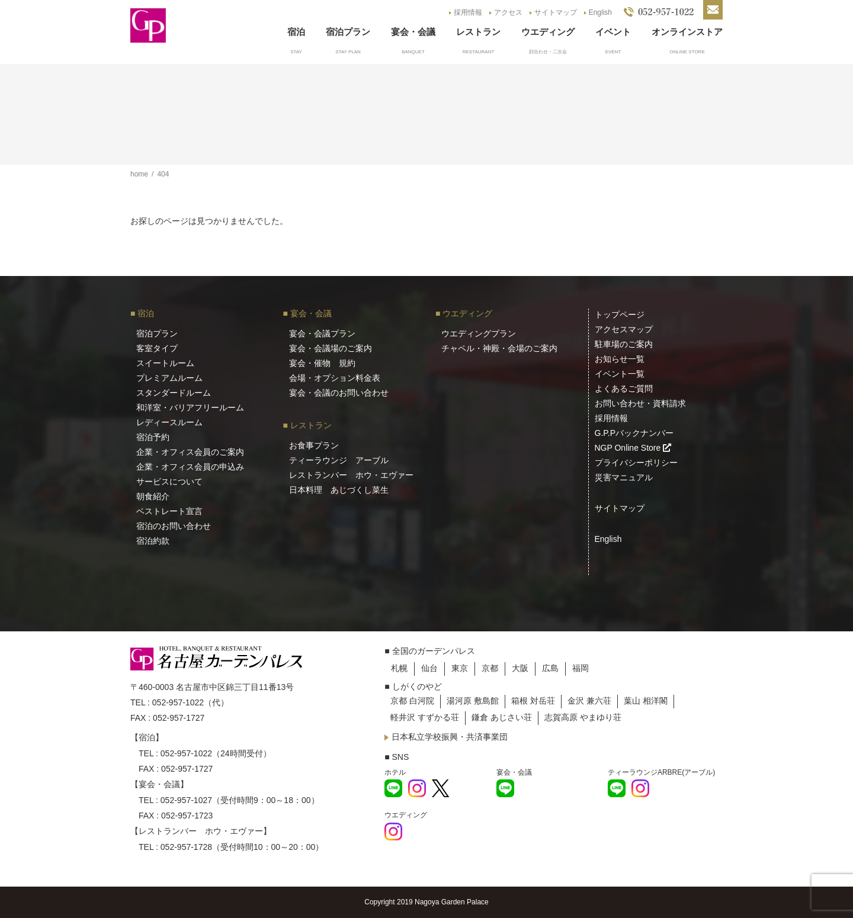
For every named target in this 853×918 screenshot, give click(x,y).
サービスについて (169, 481)
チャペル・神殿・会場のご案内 (499, 348)
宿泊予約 (152, 437)
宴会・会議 (413, 32)
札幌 (399, 668)
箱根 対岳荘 (533, 700)
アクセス (508, 12)
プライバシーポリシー (636, 462)
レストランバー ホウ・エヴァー (351, 475)
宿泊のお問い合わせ (173, 526)
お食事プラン (314, 445)
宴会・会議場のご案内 (330, 348)
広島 (550, 668)
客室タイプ (157, 348)
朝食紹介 (152, 496)
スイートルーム (165, 363)
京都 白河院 (412, 700)
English (600, 12)
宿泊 (296, 32)
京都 (490, 668)
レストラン (478, 32)
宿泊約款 (152, 540)
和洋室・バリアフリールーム (190, 407)
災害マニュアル (624, 477)
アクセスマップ (624, 329)
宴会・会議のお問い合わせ (339, 392)
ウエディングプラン (478, 333)
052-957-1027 (186, 800)
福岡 (580, 668)
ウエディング (548, 32)
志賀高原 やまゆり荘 (582, 717)
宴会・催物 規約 (322, 363)
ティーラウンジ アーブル (339, 460)
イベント (613, 32)
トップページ (619, 314)
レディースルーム (169, 422)
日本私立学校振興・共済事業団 (450, 737)
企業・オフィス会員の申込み (190, 466)
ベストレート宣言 (169, 511)
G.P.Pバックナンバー (634, 433)
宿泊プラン (348, 32)
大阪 (520, 668)
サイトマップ (555, 12)
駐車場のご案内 (624, 344)
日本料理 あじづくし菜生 (339, 490)
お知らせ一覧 (619, 359)
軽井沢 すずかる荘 (424, 717)
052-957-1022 (178, 702)
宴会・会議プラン (322, 333)
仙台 (429, 668)
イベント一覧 (619, 373)
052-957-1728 (186, 847)
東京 (459, 668)
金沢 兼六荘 (589, 700)
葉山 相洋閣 (646, 700)
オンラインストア (687, 32)
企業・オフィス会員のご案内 (190, 452)
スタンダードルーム (173, 392)
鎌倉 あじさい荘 (502, 717)
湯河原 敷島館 (473, 700)
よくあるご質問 (624, 388)
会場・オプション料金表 (334, 378)
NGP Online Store (633, 447)
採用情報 (468, 12)
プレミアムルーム (169, 378)
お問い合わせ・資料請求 (640, 403)
